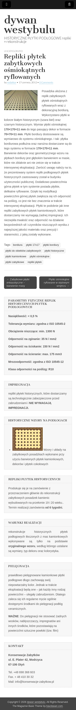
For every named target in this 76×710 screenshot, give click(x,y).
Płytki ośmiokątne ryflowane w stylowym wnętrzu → (56, 282)
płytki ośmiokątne (39, 256)
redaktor (11, 82)
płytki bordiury (51, 245)
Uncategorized (13, 51)
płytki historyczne (54, 250)
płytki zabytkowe (14, 262)
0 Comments (46, 82)
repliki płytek (35, 262)
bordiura (17, 245)
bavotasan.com (54, 706)
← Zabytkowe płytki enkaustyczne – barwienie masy (18, 282)
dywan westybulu (29, 25)
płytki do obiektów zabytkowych (23, 250)
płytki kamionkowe (15, 256)
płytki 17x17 (33, 245)
